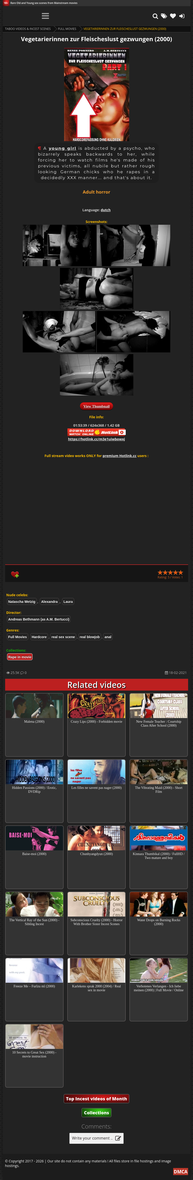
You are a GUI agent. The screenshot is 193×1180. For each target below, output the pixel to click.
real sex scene (63, 637)
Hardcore (39, 637)
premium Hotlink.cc (119, 455)
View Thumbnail (96, 406)
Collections (96, 1113)
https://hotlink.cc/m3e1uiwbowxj (96, 439)
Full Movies (67, 29)
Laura (68, 602)
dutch (106, 210)
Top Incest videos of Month (96, 1099)
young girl (62, 148)
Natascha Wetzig (21, 602)
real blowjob (90, 637)
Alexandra (49, 602)
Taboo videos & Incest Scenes (28, 29)
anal (107, 637)
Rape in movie (20, 657)
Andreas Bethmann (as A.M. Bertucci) (38, 619)
